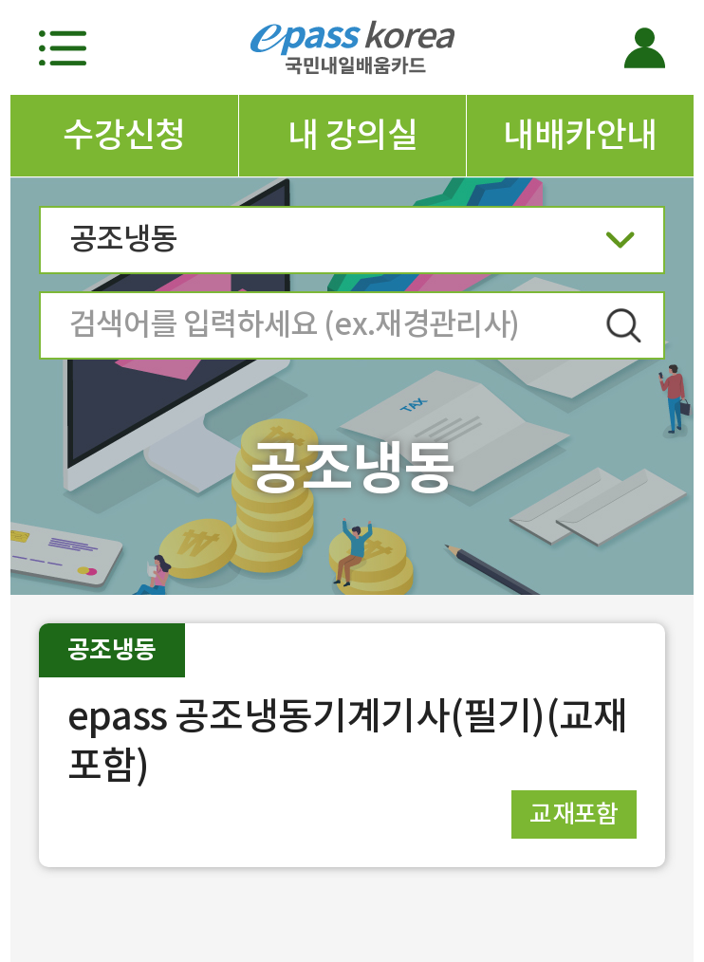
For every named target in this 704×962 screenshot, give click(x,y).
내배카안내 (580, 135)
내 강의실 (352, 135)
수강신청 (124, 135)
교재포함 (574, 813)
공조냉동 (352, 245)
